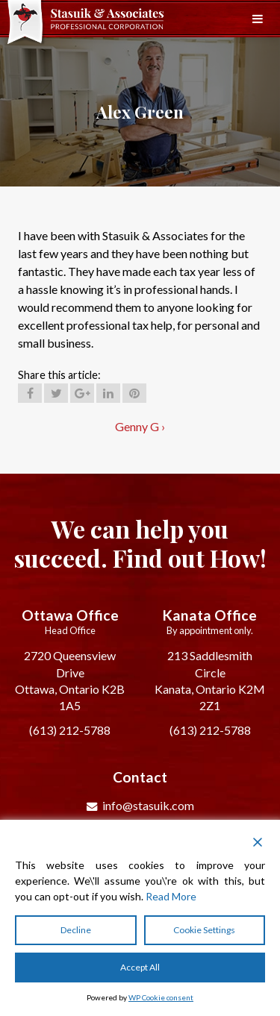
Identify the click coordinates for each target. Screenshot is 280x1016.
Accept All (140, 967)
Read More (171, 896)
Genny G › (140, 426)
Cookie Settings (204, 929)
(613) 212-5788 (70, 730)
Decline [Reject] (75, 929)
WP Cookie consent (160, 997)
